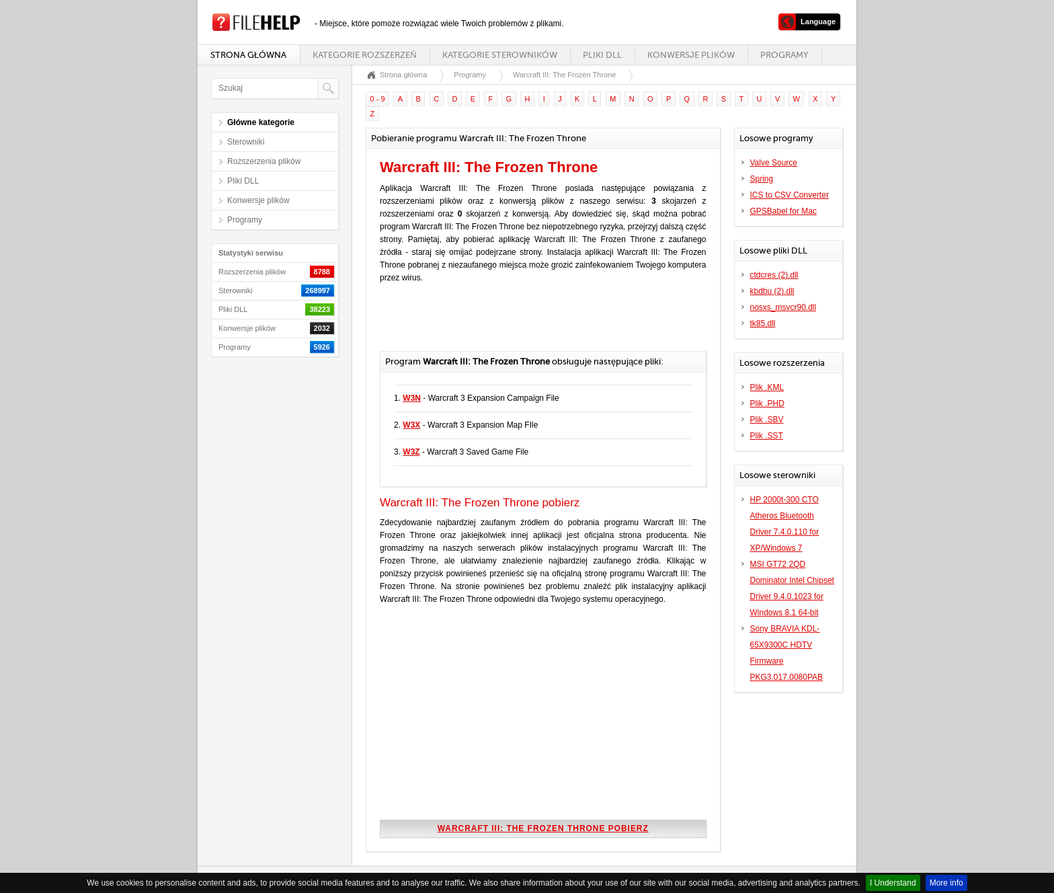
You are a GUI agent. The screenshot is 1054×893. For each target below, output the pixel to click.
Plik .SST (766, 435)
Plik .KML (767, 387)
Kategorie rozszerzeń (364, 55)
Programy (784, 55)
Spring (762, 179)
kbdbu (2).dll (772, 291)
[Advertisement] (537, 324)
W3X (411, 425)
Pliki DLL (602, 55)
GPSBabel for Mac (783, 211)
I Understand (893, 883)
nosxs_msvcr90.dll (783, 307)
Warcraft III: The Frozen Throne (564, 75)
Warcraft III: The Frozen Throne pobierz (543, 828)
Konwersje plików (691, 55)
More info (946, 883)
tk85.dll (763, 323)
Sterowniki (245, 142)
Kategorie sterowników (499, 55)
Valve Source (773, 162)
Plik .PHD (767, 403)
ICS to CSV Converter (789, 195)
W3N (412, 398)
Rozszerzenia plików (263, 161)
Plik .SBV (767, 419)
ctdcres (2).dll (774, 275)
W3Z (411, 452)
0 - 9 (377, 99)
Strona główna (248, 55)
